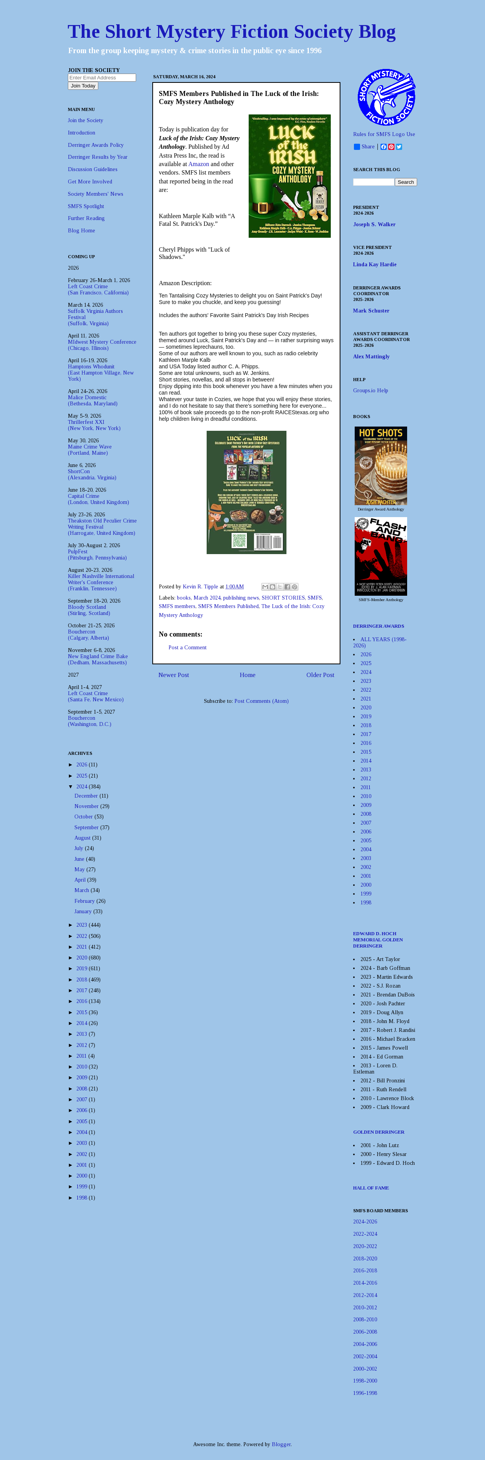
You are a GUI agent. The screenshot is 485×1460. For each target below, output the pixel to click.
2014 (82, 1023)
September (87, 827)
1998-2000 (365, 1381)
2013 (82, 1034)
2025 (82, 776)
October (84, 817)
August (83, 838)
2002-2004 (365, 1356)
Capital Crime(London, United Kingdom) (98, 499)
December (86, 796)
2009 (82, 1077)
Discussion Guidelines (93, 169)
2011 (82, 1056)
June (80, 859)
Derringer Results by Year (98, 157)
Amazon (198, 164)
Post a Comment (187, 647)
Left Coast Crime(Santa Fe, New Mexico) (96, 696)
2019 (82, 968)
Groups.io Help (370, 390)
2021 (82, 947)
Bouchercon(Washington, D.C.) (89, 721)
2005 (82, 1121)
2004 (82, 1132)
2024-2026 (365, 1222)
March (82, 890)
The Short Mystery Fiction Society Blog (231, 31)
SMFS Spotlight (86, 206)
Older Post (320, 675)
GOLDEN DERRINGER (378, 1132)
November (87, 806)
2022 (82, 936)
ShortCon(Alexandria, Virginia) (92, 475)
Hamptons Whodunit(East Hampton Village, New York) (101, 373)
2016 (82, 1001)
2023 (82, 925)
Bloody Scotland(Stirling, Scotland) (89, 610)
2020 (82, 958)
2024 (82, 787)
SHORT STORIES (283, 598)
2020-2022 (365, 1246)
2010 (82, 1067)
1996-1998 (365, 1393)
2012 (82, 1045)
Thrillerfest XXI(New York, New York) (94, 425)
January (83, 911)
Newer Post (173, 675)
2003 (82, 1143)
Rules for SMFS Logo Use (384, 134)
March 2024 (207, 598)
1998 (82, 1198)
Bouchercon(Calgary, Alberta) (88, 635)
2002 (82, 1154)
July (79, 848)
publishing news (241, 598)
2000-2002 (365, 1369)
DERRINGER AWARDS (378, 626)
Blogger (281, 1444)
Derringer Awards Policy (96, 145)
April (80, 880)
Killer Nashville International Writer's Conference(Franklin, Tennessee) (101, 582)
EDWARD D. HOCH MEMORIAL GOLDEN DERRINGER (378, 940)
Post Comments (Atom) (261, 701)
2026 (82, 765)
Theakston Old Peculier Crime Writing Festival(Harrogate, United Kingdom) (102, 527)
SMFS (315, 598)
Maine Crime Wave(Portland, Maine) (90, 450)
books (184, 598)
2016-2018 (365, 1271)
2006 (82, 1110)
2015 (82, 1012)
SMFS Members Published (228, 606)
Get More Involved (90, 182)
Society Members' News (95, 194)
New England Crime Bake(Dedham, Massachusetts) (98, 659)
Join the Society (85, 120)
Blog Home (81, 231)
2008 (82, 1089)
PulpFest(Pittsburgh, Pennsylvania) (97, 555)
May (80, 869)
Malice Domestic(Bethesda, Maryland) (93, 401)
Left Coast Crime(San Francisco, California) (98, 290)
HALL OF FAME (371, 1188)
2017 (82, 990)
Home (248, 675)
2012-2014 (365, 1295)
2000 (82, 1176)
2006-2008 (365, 1332)
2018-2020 (365, 1259)
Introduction (81, 133)
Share (364, 147)
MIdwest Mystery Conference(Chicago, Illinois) (102, 345)
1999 (82, 1187)
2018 (82, 980)
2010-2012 (365, 1307)
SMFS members (177, 606)
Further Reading (86, 218)
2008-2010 (365, 1319)
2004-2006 (365, 1344)
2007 (82, 1099)
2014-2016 (365, 1283)
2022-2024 (365, 1234)
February (85, 901)
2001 (82, 1165)
